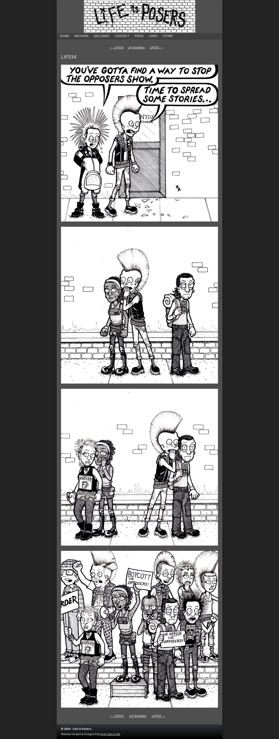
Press (139, 36)
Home (64, 36)
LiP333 (117, 47)
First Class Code (110, 734)
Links (153, 36)
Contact (122, 36)
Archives (81, 36)
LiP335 (156, 47)
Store (168, 36)
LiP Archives (136, 47)
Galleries (101, 36)
